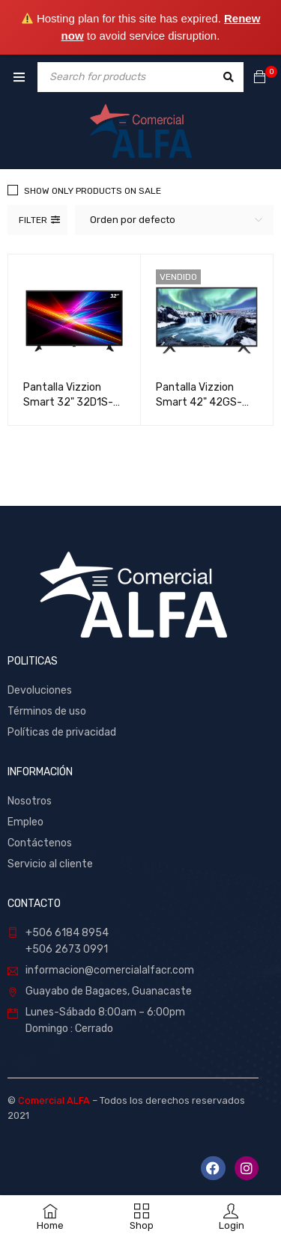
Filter (33, 220)
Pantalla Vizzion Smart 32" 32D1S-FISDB (68, 402)
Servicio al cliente (50, 864)
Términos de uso (46, 711)
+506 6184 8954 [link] (67, 932)
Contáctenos (40, 843)
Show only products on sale (92, 191)
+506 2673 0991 (66, 949)
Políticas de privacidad (61, 732)
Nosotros (29, 801)
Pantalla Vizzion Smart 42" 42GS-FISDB (199, 402)
